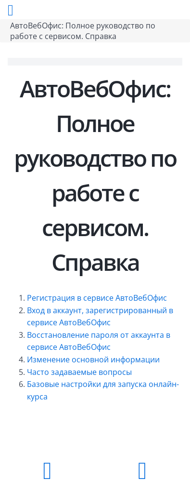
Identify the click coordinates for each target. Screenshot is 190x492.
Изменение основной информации (93, 359)
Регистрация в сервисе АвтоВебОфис (97, 298)
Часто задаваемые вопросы (79, 372)
